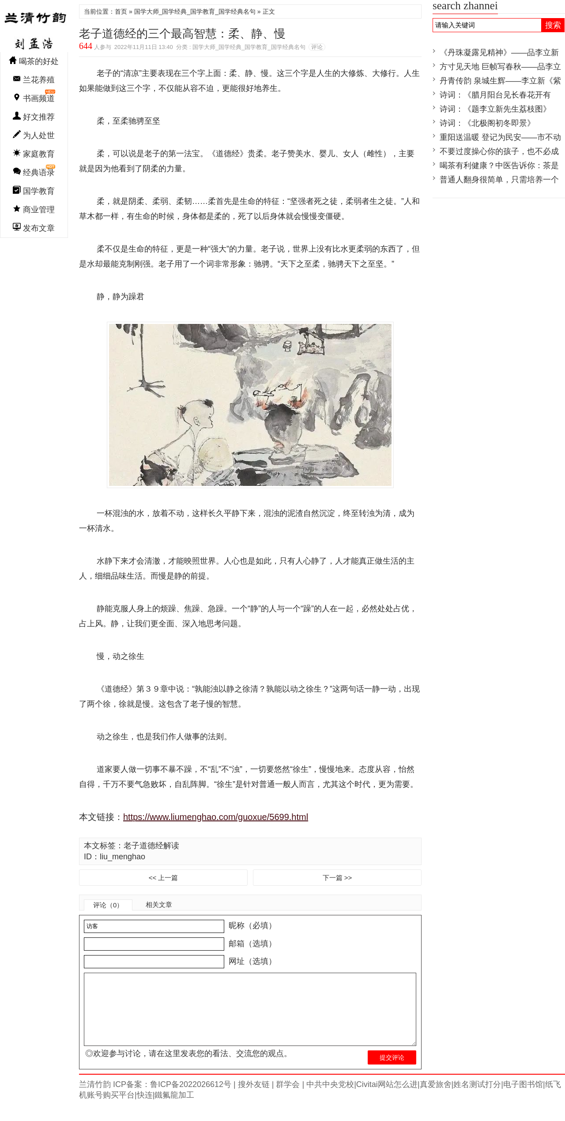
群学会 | (289, 1098)
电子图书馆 (523, 1098)
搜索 (553, 25)
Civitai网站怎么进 (387, 1098)
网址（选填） (251, 961)
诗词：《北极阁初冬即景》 (487, 123)
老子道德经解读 (151, 845)
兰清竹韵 (34, 28)
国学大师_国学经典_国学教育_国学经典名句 (195, 11)
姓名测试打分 (477, 1098)
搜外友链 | (255, 1098)
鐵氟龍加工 (174, 1109)
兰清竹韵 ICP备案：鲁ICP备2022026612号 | (157, 1098)
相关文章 (159, 904)
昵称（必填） (251, 925)
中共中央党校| (330, 1098)
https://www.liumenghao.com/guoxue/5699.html (215, 817)
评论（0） (108, 905)
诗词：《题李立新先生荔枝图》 (495, 109)
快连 (145, 1109)
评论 (317, 47)
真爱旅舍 (436, 1098)
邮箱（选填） (251, 943)
